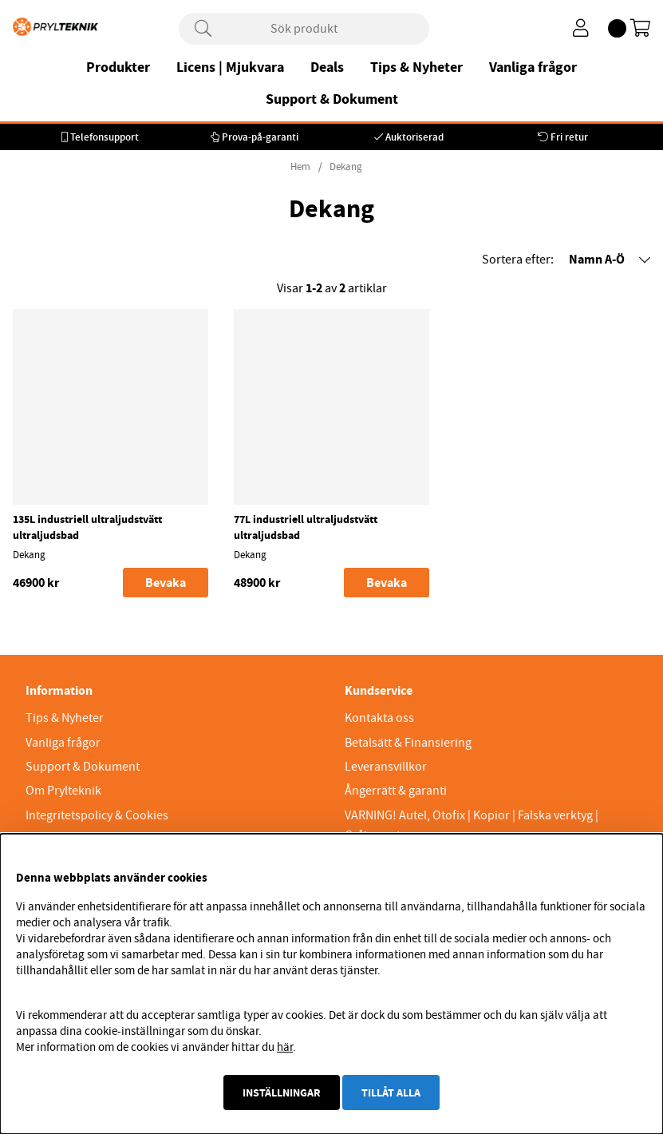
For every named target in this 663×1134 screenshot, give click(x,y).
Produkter (118, 67)
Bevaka (165, 582)
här (285, 1047)
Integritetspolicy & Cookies (97, 815)
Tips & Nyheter (416, 67)
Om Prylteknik (63, 791)
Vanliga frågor (533, 67)
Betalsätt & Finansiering (408, 743)
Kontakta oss (379, 718)
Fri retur (569, 137)
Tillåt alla (390, 1092)
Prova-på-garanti (260, 137)
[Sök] (304, 29)
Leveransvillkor (386, 767)
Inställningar (282, 1092)
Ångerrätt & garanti (396, 791)
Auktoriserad (414, 137)
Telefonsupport (104, 137)
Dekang (346, 167)
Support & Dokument (332, 99)
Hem (300, 167)
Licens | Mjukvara (230, 67)
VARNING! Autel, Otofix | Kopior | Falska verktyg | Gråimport (471, 825)
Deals (327, 67)
